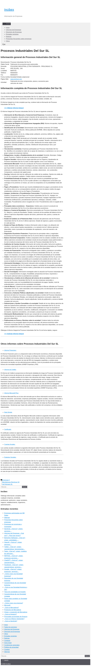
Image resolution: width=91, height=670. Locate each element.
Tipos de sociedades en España (15, 592)
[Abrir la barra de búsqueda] (3, 45)
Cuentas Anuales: (9, 444)
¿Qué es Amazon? (10, 614)
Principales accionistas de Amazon (15, 616)
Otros (8, 41)
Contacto (7, 640)
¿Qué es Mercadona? (11, 607)
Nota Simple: (8, 412)
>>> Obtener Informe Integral (14, 108)
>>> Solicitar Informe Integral (14, 334)
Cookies (7, 649)
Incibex (9, 9)
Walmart (7, 517)
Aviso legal (7, 643)
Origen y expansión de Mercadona (15, 612)
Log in (6, 660)
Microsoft (7, 605)
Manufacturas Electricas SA (11, 482)
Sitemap (7, 652)
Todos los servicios (10, 627)
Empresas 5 (6, 480)
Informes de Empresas (13, 30)
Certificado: (7, 429)
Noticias (8, 36)
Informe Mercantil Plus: (11, 393)
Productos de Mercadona (12, 610)
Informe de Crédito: (10, 369)
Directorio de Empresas (14, 32)
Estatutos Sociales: (10, 457)
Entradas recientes (12, 34)
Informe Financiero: (10, 350)
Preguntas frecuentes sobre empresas (18, 39)
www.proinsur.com (16, 79)
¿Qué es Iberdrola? (10, 621)
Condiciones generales (12, 645)
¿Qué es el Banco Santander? (14, 619)
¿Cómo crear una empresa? (13, 603)
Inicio (8, 27)
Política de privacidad (11, 647)
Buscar (24, 487)
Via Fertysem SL (7, 484)
